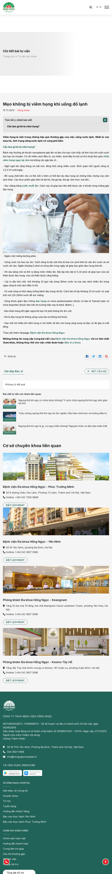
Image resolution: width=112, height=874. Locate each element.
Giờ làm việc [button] (9, 859)
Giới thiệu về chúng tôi (15, 790)
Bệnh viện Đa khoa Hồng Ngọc (47, 332)
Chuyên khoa (10, 795)
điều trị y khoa (72, 342)
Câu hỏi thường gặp (14, 853)
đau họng (41, 301)
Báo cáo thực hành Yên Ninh (19, 816)
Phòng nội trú (10, 864)
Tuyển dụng (9, 806)
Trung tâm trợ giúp (13, 848)
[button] (105, 120)
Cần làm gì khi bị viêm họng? (23, 126)
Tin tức (7, 801)
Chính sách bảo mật (14, 838)
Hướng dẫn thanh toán (15, 843)
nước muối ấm (30, 186)
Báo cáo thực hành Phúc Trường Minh (24, 821)
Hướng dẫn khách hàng (16, 811)
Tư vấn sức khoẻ (27, 56)
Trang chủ (8, 56)
